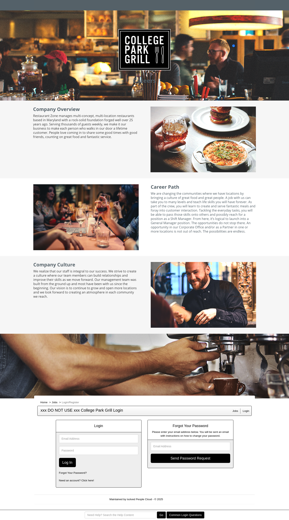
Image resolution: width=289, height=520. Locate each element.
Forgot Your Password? (73, 472)
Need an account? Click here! (76, 480)
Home (44, 402)
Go (161, 515)
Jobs (54, 402)
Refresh (175, 499)
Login (246, 410)
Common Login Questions (185, 515)
